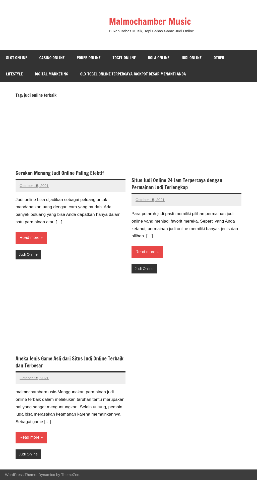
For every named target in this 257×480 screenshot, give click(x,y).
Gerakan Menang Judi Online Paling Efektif (60, 173)
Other (219, 57)
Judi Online (191, 57)
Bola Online (158, 57)
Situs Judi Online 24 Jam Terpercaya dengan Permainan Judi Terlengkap (177, 184)
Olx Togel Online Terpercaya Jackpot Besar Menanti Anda (133, 74)
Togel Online (124, 57)
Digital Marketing (51, 74)
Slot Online (16, 57)
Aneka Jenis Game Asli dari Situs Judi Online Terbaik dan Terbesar (69, 362)
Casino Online (52, 57)
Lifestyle (14, 74)
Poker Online (88, 57)
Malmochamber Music (150, 21)
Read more (29, 237)
